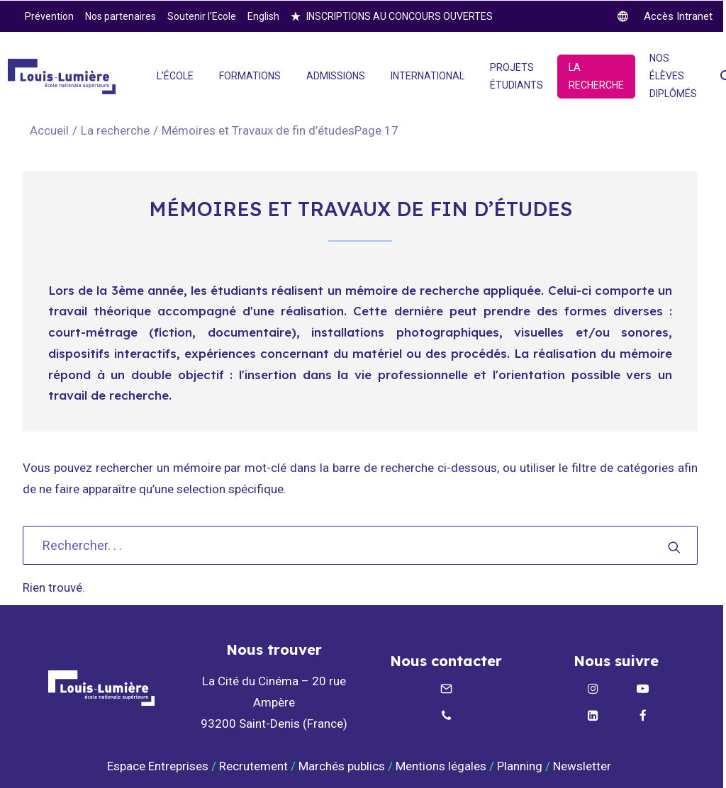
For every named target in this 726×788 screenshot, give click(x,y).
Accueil (49, 130)
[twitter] (665, 16)
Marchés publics (341, 766)
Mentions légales (441, 766)
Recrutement (253, 766)
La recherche (115, 130)
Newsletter (583, 766)
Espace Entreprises (157, 766)
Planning (519, 766)
